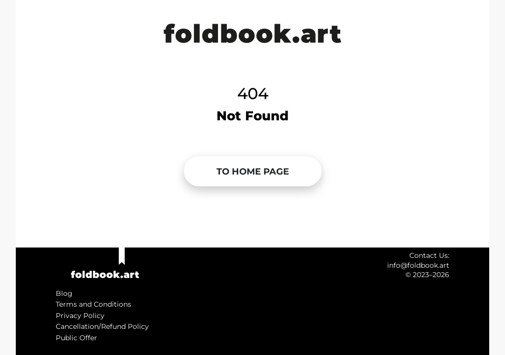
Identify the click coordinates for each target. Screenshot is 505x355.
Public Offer (76, 337)
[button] (253, 171)
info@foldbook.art (418, 265)
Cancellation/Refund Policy (102, 326)
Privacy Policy (80, 315)
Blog (64, 293)
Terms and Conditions (93, 304)
